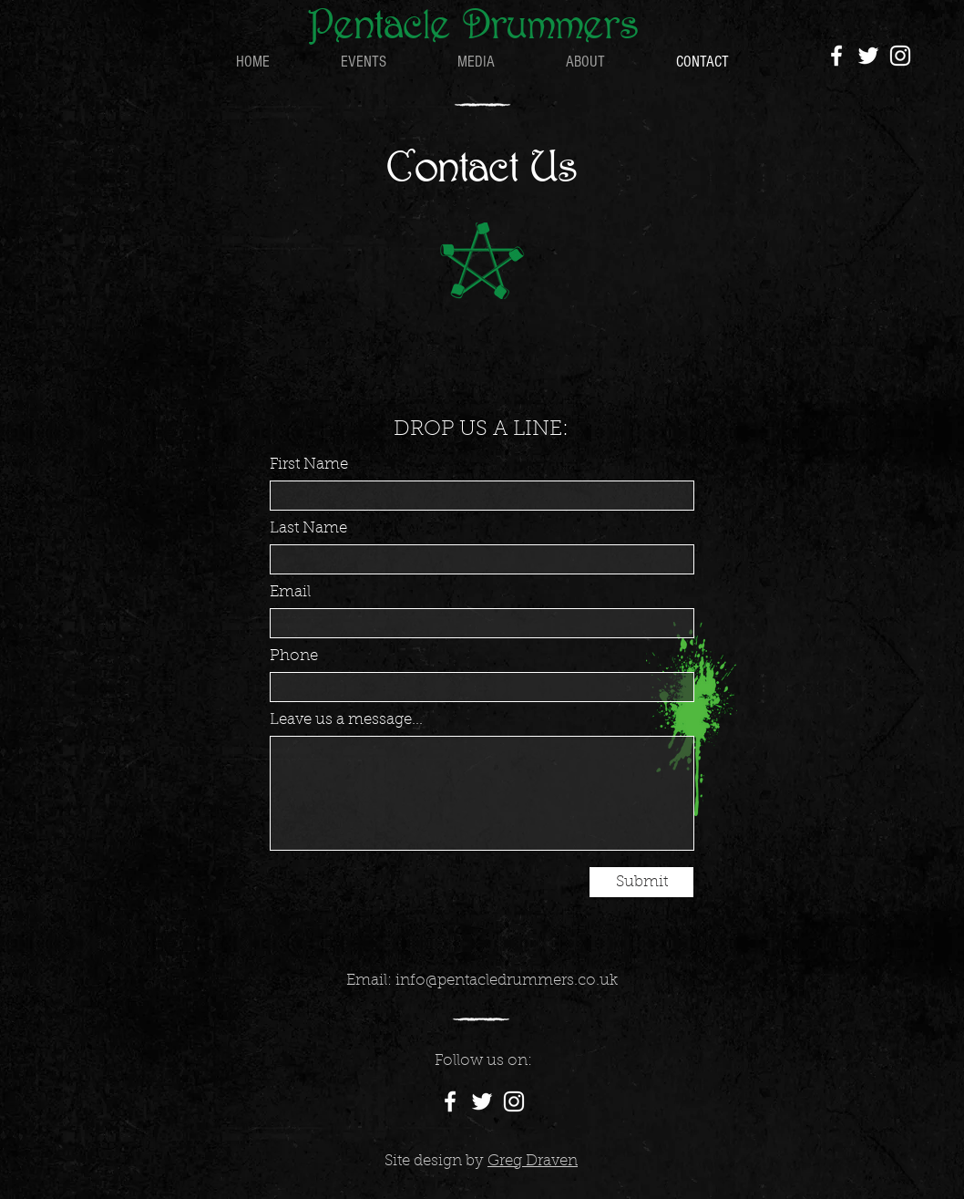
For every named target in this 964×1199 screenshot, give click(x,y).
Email (290, 592)
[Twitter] (868, 55)
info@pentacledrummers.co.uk (506, 980)
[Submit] (641, 882)
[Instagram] (900, 55)
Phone (294, 656)
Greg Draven (532, 1161)
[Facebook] (836, 55)
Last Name (308, 528)
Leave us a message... (346, 720)
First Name (309, 464)
